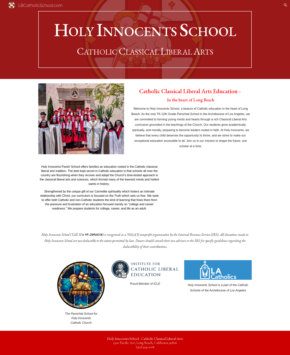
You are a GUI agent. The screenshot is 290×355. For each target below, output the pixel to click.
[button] (285, 5)
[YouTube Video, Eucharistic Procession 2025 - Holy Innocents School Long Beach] (209, 192)
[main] (145, 39)
